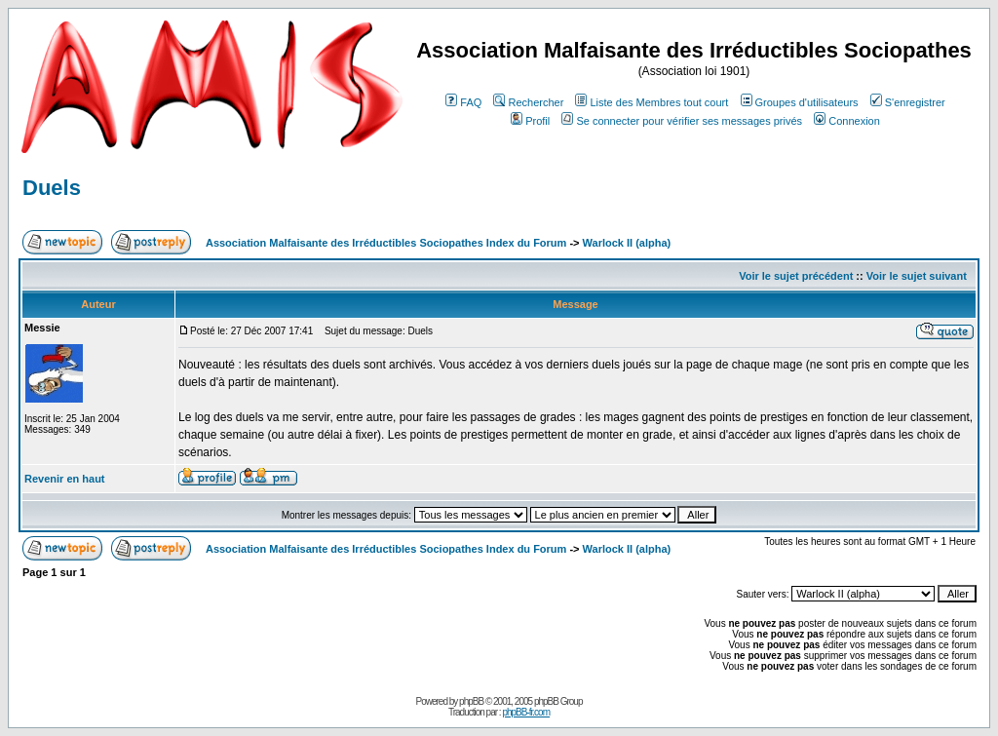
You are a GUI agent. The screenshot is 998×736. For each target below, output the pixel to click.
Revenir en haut (64, 478)
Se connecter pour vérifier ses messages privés (681, 121)
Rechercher (528, 102)
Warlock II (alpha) (627, 243)
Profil (530, 121)
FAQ (463, 102)
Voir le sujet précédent (796, 276)
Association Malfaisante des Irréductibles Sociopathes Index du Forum (386, 243)
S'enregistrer (907, 102)
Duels (51, 187)
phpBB (471, 701)
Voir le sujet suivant (916, 276)
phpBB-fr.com (526, 712)
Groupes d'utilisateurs (800, 102)
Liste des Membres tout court (651, 102)
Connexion (847, 121)
